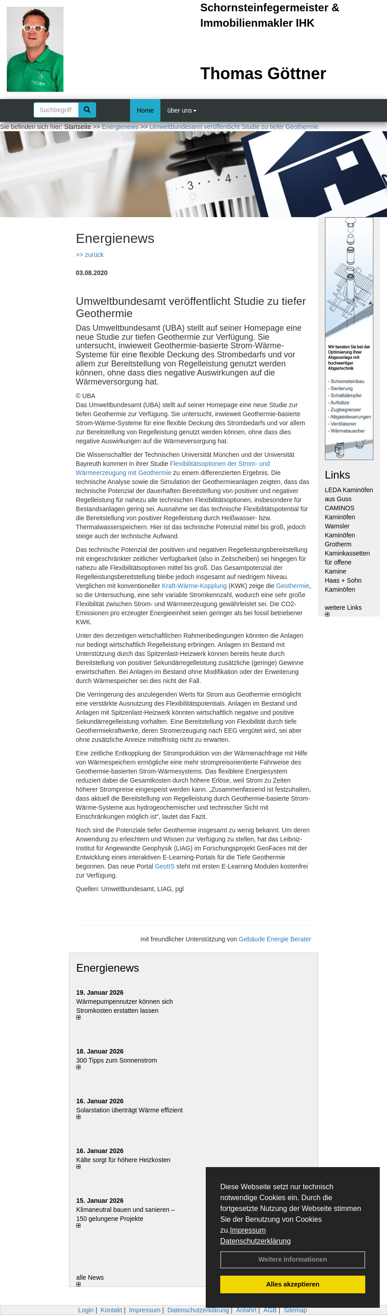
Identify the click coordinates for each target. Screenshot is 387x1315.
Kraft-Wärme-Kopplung (194, 585)
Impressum (248, 1230)
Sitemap (295, 1310)
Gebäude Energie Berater (275, 939)
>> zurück (89, 254)
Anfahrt (246, 1310)
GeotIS (165, 866)
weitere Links (343, 610)
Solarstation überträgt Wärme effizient (129, 1110)
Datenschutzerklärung (255, 1241)
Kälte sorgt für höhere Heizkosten (124, 1159)
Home (145, 110)
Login (85, 1310)
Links (337, 475)
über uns (181, 110)
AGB (270, 1310)
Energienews (107, 968)
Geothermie (292, 585)
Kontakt (111, 1310)
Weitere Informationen (292, 1259)
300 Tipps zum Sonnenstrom (116, 1060)
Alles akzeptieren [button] (292, 1284)
